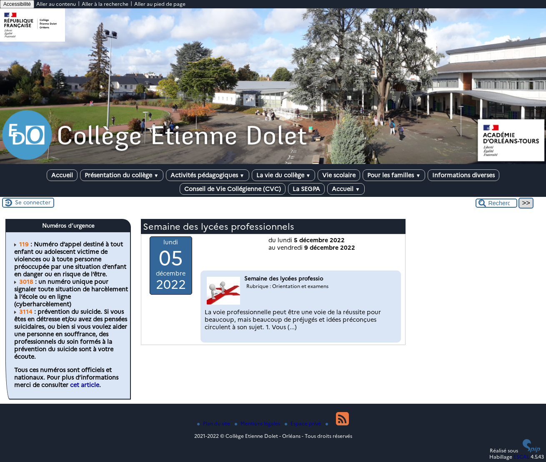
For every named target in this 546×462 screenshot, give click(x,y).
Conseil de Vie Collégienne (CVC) (232, 189)
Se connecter (32, 202)
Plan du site (214, 423)
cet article (84, 385)
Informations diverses (463, 175)
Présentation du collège (122, 175)
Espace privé (303, 423)
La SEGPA (306, 189)
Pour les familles (394, 175)
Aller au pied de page (159, 4)
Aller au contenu (56, 4)
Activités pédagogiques (207, 175)
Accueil (62, 175)
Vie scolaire (339, 175)
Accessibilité (17, 4)
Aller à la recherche (105, 4)
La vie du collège (283, 175)
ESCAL (521, 457)
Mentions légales (258, 423)
